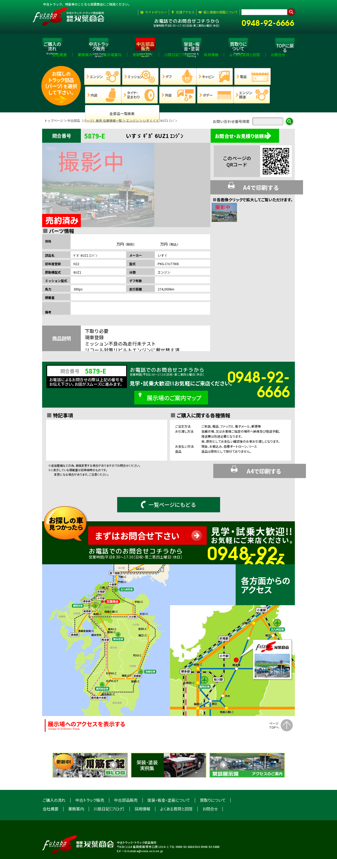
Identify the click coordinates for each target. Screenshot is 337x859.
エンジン (132, 123)
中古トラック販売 (89, 780)
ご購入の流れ (54, 780)
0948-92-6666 (270, 21)
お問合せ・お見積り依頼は (248, 139)
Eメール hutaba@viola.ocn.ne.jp (140, 830)
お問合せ (210, 788)
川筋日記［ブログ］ (109, 788)
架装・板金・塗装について (168, 780)
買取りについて (213, 780)
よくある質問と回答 (176, 788)
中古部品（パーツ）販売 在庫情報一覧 (94, 123)
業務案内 (76, 788)
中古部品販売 (126, 780)
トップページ (53, 123)
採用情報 (142, 788)
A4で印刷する (251, 188)
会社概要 (50, 788)
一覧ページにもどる (168, 484)
